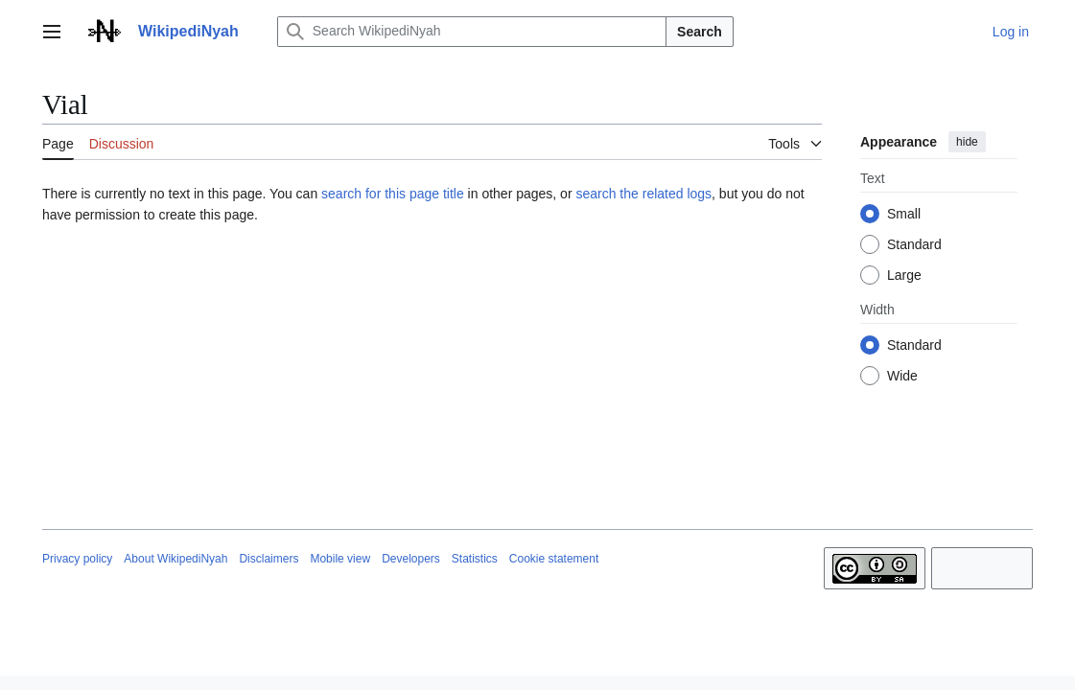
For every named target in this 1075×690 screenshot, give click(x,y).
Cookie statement (553, 558)
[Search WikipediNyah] (471, 31)
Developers (411, 558)
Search (699, 31)
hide (967, 142)
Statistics (475, 558)
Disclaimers (268, 558)
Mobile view (340, 558)
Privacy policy (77, 558)
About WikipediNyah (175, 558)
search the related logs (643, 193)
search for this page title (392, 193)
